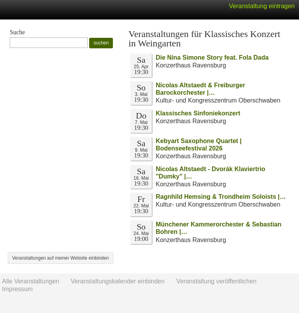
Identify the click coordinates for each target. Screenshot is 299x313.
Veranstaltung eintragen (262, 6)
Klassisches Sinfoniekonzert (198, 113)
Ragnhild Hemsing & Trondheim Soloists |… (221, 196)
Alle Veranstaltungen (30, 281)
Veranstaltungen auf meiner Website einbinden (60, 258)
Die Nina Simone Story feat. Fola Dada (212, 57)
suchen (101, 43)
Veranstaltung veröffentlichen (216, 281)
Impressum (17, 289)
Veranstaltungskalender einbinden (118, 281)
